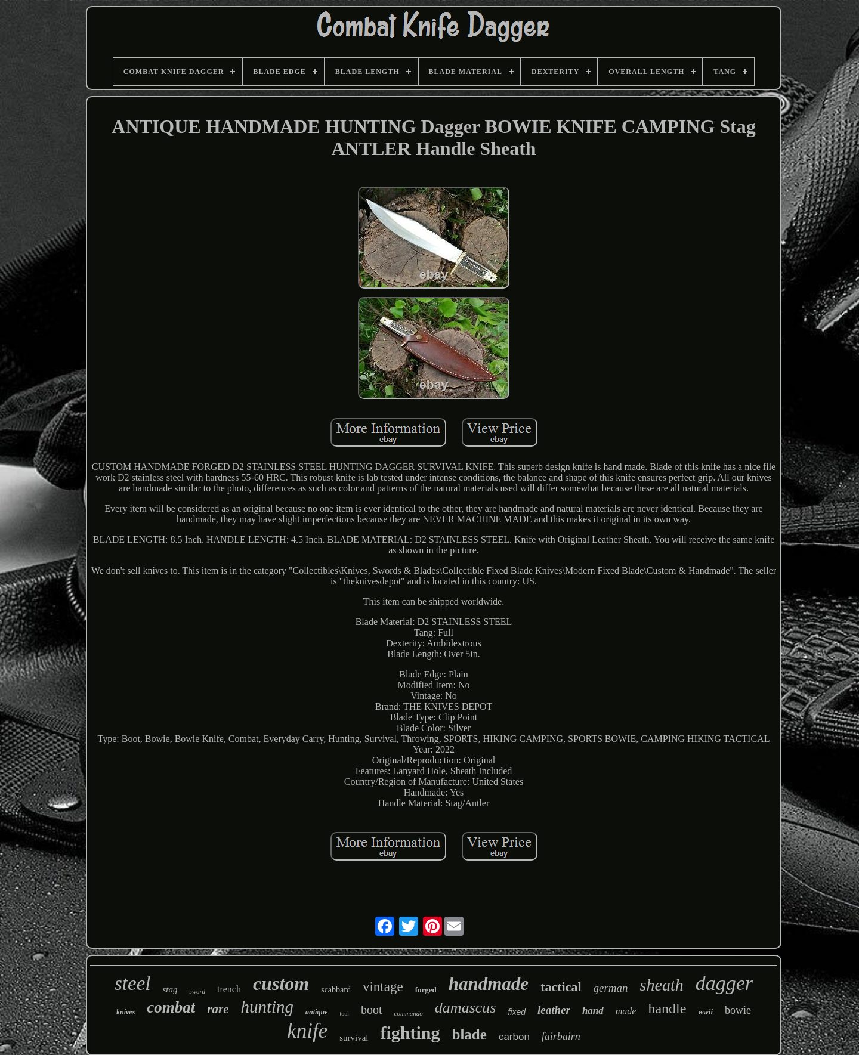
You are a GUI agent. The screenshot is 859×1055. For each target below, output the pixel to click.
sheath (662, 985)
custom (281, 983)
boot (371, 1009)
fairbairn (561, 1036)
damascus (465, 1007)
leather (553, 1010)
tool (344, 1013)
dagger (724, 983)
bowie (738, 1010)
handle (667, 1008)
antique (316, 1012)
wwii (705, 1011)
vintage (383, 986)
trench (229, 989)
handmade (489, 983)
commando (408, 1013)
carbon (514, 1036)
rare (217, 1009)
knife (307, 1030)
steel (132, 983)
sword (197, 991)
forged (426, 989)
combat (171, 1007)
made (626, 1011)
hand (593, 1010)
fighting (410, 1032)
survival (353, 1037)
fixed (517, 1012)
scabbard (336, 989)
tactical (560, 986)
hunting (266, 1006)
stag (169, 989)
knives (125, 1012)
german (611, 988)
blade (469, 1034)
